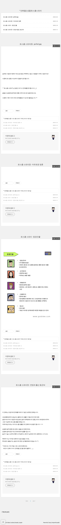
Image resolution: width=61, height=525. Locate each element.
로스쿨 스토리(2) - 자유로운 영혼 (12, 21)
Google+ (20, 522)
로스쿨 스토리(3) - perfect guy (10, 17)
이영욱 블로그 (10, 136)
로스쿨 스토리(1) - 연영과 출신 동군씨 (13, 29)
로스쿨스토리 (16, 118)
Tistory (49, 522)
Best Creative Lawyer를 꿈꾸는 (12, 138)
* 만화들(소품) (7, 118)
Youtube (16, 522)
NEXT (33, 501)
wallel (58, 522)
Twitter (8, 522)
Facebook (13, 522)
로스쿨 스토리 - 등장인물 (10, 25)
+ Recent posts (5, 512)
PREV (26, 501)
